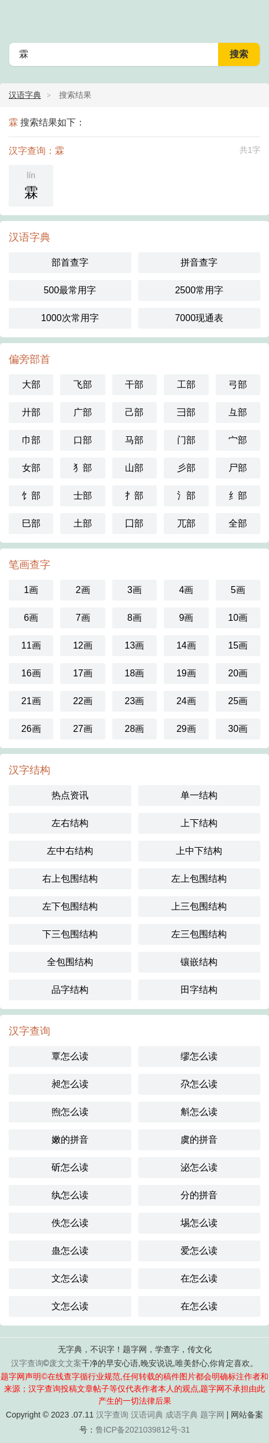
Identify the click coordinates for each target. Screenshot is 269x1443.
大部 (31, 384)
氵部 (186, 495)
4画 (186, 590)
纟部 (238, 495)
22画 (83, 701)
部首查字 (70, 262)
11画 (31, 645)
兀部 (186, 523)
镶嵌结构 (199, 962)
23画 (135, 701)
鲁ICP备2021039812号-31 (142, 1429)
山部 (134, 468)
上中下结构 (199, 851)
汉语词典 (147, 1414)
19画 (186, 673)
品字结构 (70, 990)
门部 (186, 440)
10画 (238, 618)
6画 (31, 618)
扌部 (134, 495)
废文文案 (65, 1363)
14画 (186, 645)
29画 (186, 729)
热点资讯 (70, 795)
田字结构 (199, 990)
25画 (238, 701)
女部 (31, 468)
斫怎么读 (70, 1167)
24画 (186, 701)
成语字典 (181, 1414)
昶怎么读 (70, 1084)
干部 (134, 384)
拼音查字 (199, 262)
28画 (135, 729)
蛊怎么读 (70, 1251)
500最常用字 (69, 290)
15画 (238, 645)
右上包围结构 (70, 879)
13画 (135, 645)
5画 (238, 590)
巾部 (31, 440)
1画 (31, 590)
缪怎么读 (199, 1056)
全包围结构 (70, 962)
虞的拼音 (199, 1139)
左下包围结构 (70, 906)
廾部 (31, 412)
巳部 (31, 523)
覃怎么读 (70, 1056)
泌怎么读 (199, 1167)
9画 (186, 618)
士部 (82, 495)
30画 (238, 729)
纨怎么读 (70, 1195)
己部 (134, 412)
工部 (186, 384)
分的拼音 (199, 1195)
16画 (31, 673)
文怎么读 (70, 1278)
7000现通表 (199, 318)
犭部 (82, 468)
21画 (31, 701)
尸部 (238, 468)
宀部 (238, 440)
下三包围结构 (70, 934)
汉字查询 (27, 1363)
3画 (134, 590)
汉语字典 (25, 95)
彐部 (186, 412)
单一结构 (199, 795)
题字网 (212, 1414)
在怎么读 (199, 1278)
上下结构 (199, 823)
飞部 (82, 384)
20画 (238, 673)
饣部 (31, 495)
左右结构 (70, 823)
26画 (31, 729)
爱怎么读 (199, 1251)
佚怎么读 (70, 1223)
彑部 (238, 412)
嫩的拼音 (70, 1139)
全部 (238, 523)
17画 (83, 673)
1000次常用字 (70, 318)
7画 (83, 618)
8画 (134, 618)
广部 (82, 412)
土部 (82, 523)
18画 (135, 673)
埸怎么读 (199, 1223)
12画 (83, 645)
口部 (82, 440)
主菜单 (253, 17)
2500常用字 (199, 290)
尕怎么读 (199, 1084)
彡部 (186, 468)
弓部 (238, 384)
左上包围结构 (199, 879)
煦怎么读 (70, 1112)
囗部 (134, 523)
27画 (83, 729)
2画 (83, 590)
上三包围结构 (199, 906)
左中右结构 (70, 851)
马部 (134, 440)
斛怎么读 (199, 1112)
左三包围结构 (199, 934)
